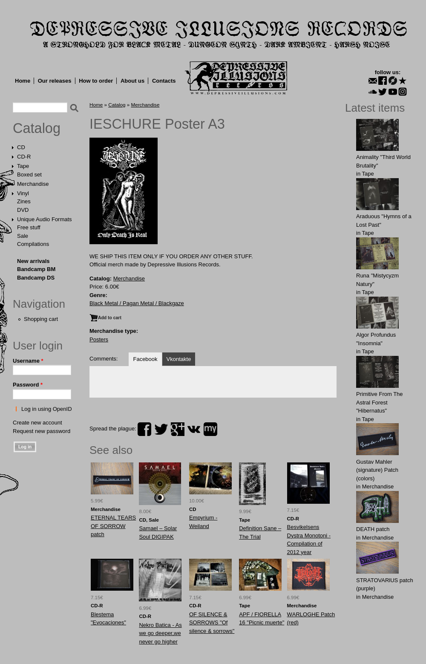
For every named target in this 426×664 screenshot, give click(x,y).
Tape (23, 166)
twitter (161, 429)
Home (22, 81)
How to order (96, 81)
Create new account (37, 422)
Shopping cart (41, 319)
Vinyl (23, 193)
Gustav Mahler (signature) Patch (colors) (377, 470)
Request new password (41, 431)
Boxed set (29, 174)
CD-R (24, 156)
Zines (24, 201)
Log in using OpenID (46, 409)
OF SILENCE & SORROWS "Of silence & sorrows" (211, 622)
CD (21, 147)
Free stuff (28, 227)
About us (132, 81)
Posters (98, 339)
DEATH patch (373, 529)
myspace (210, 429)
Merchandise (33, 184)
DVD (23, 210)
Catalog (36, 128)
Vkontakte (179, 359)
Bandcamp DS (36, 277)
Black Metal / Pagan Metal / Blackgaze (136, 303)
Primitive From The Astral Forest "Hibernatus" (379, 402)
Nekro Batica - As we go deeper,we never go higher (160, 633)
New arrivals (33, 261)
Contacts (164, 81)
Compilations (33, 244)
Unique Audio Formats (44, 219)
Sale (22, 236)
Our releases (55, 81)
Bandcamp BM (36, 269)
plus (177, 429)
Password (28, 384)
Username (28, 361)
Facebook (145, 359)
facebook (144, 429)
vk (194, 429)
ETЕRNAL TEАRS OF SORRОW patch (113, 525)
